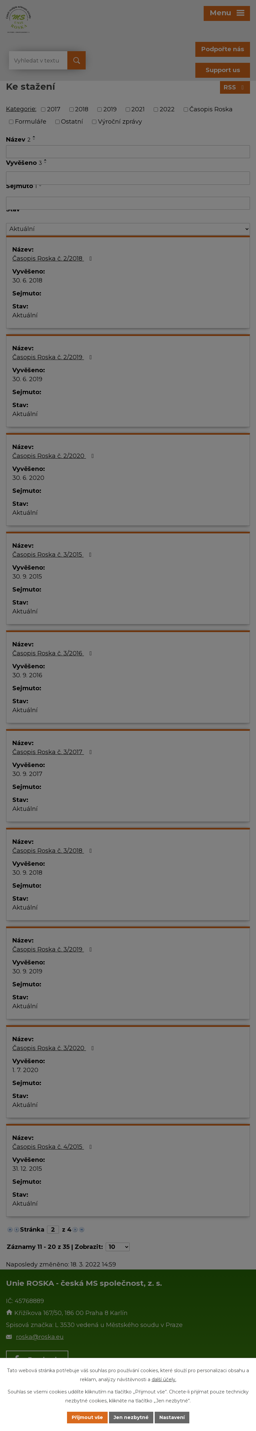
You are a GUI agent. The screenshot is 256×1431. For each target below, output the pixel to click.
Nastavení (172, 1417)
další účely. (164, 1379)
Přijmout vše (87, 1417)
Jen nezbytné (131, 1417)
